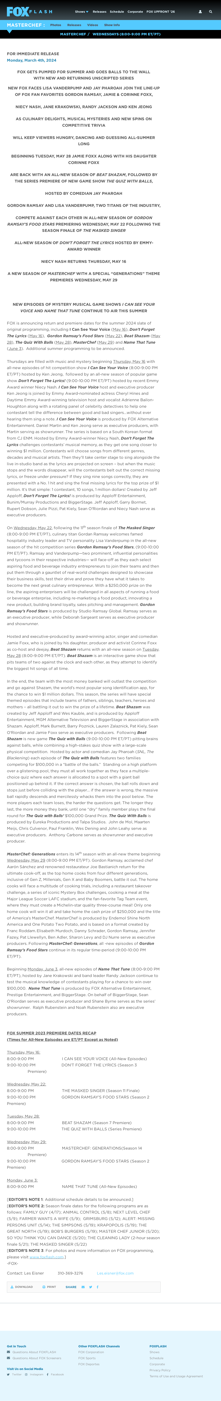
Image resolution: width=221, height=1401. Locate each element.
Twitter (14, 1374)
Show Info (120, 25)
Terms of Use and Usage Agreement (176, 1376)
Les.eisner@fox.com (117, 1273)
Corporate (135, 11)
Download (23, 1287)
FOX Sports (87, 1358)
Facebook (55, 1374)
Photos (56, 25)
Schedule (117, 11)
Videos (98, 25)
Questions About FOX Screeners (34, 1358)
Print (56, 1287)
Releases (99, 11)
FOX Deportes (88, 1364)
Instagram (34, 1374)
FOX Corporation (91, 1352)
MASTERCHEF (24, 25)
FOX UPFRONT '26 (161, 11)
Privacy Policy (160, 1370)
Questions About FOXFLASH (31, 1352)
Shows (81, 11)
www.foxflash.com (47, 1257)
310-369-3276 (71, 1273)
